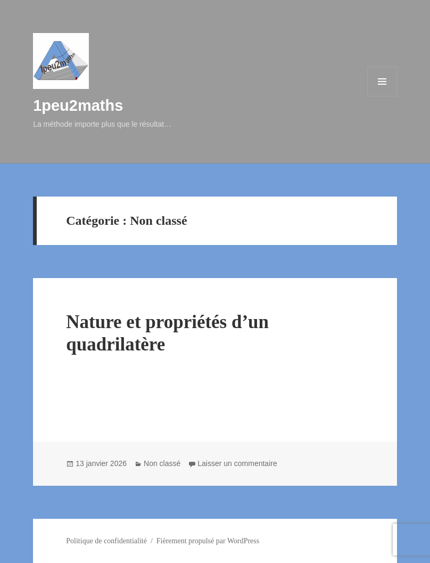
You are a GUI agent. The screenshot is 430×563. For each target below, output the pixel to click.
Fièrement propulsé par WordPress (207, 541)
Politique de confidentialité (106, 541)
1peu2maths (78, 105)
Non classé (162, 463)
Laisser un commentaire (237, 463)
